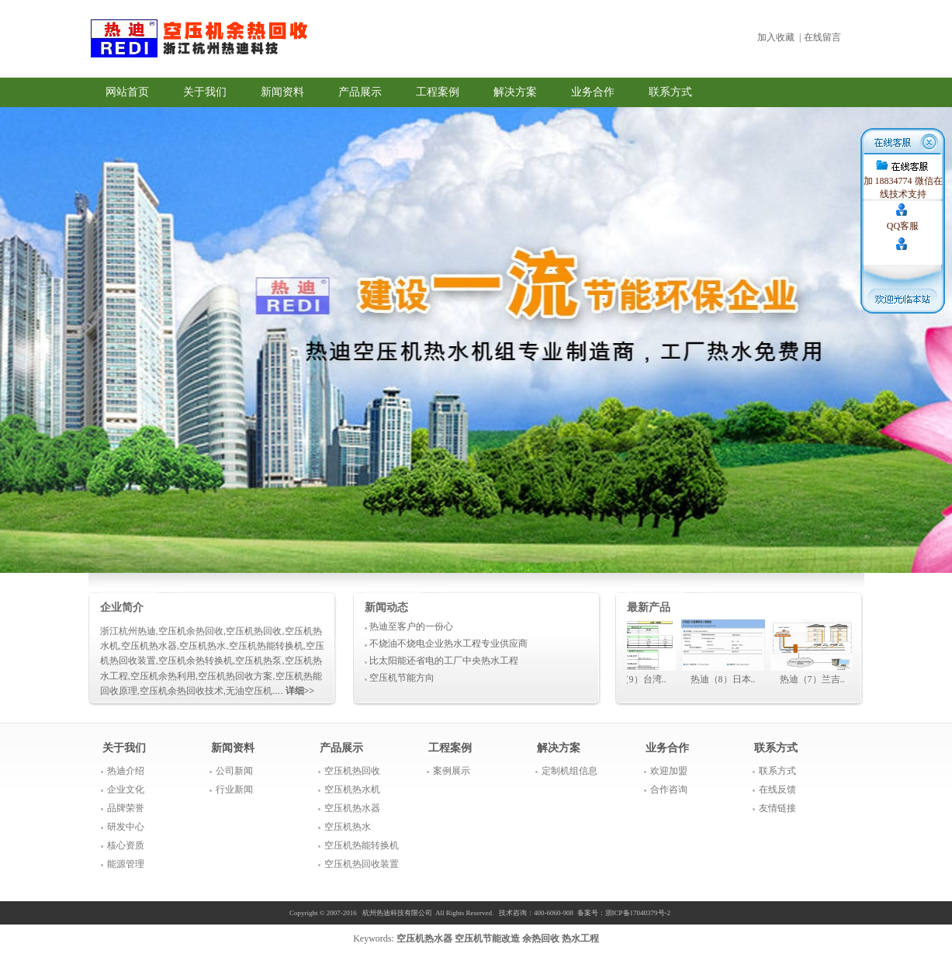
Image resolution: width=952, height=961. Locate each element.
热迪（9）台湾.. (637, 679)
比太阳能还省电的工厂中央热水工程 (443, 660)
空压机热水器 (352, 808)
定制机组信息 (569, 770)
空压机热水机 (352, 789)
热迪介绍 (125, 770)
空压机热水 (347, 826)
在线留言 (822, 37)
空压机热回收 (352, 770)
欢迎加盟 (668, 770)
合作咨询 (668, 789)
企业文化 (125, 789)
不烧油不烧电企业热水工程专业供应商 (448, 643)
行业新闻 (234, 789)
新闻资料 (282, 92)
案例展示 (451, 770)
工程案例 (437, 92)
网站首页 (127, 92)
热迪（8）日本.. (727, 679)
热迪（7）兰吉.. (816, 679)
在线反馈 (777, 789)
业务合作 (592, 92)
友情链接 (777, 808)
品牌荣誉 (125, 808)
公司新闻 (234, 770)
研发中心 (125, 826)
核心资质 (125, 845)
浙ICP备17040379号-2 (638, 913)
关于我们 (205, 92)
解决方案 (515, 92)
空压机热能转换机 (361, 845)
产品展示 (360, 92)
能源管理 (125, 864)
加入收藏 (775, 37)
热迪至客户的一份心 (411, 626)
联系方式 (670, 92)
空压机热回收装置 (361, 864)
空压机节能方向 (401, 677)
